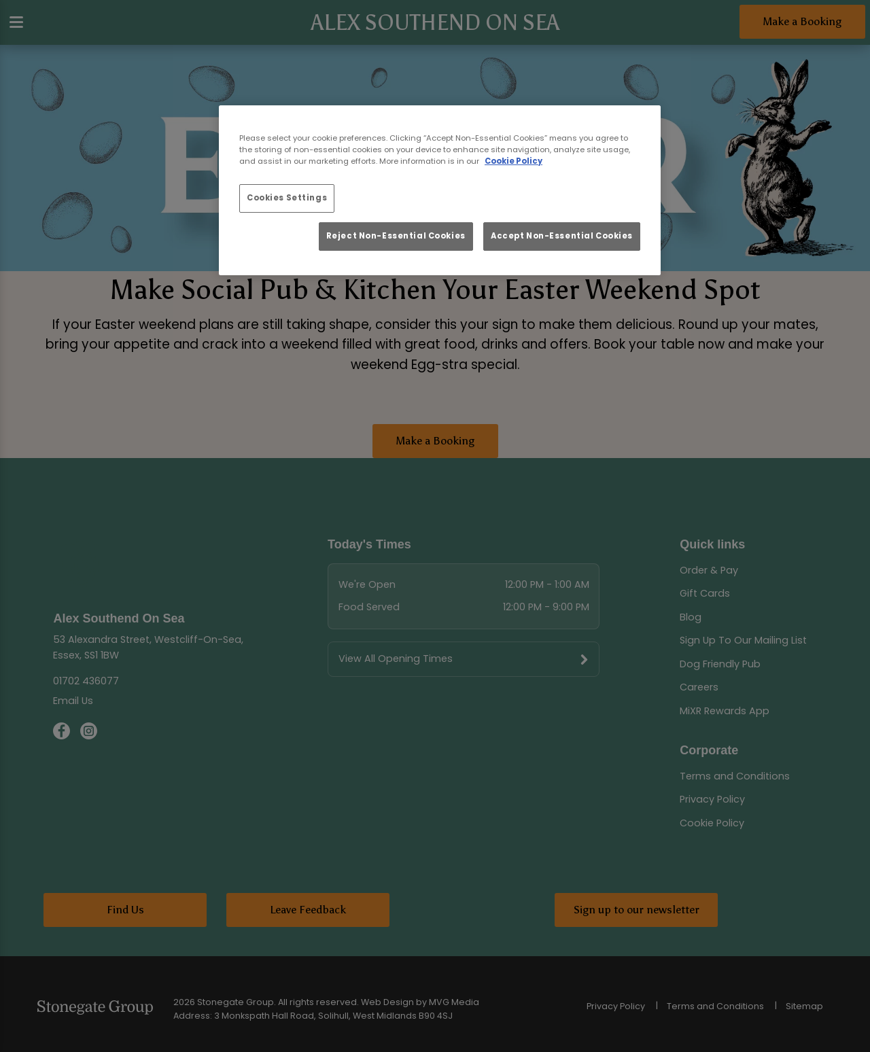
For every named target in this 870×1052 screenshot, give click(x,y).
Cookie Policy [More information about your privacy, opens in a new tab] (513, 161)
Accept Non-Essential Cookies (562, 235)
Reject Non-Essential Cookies (396, 235)
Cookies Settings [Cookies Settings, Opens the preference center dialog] (287, 197)
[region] (440, 190)
